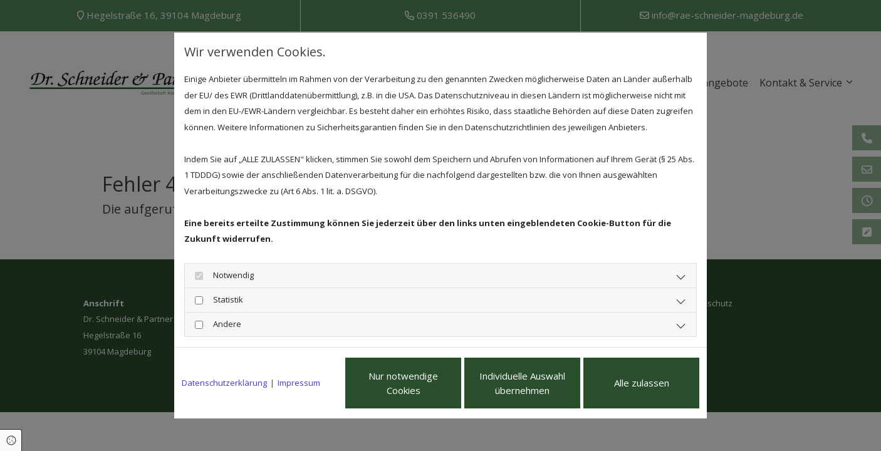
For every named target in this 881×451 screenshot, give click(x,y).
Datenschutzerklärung (224, 382)
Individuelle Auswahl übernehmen (522, 383)
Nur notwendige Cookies (403, 383)
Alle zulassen (641, 382)
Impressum (299, 382)
